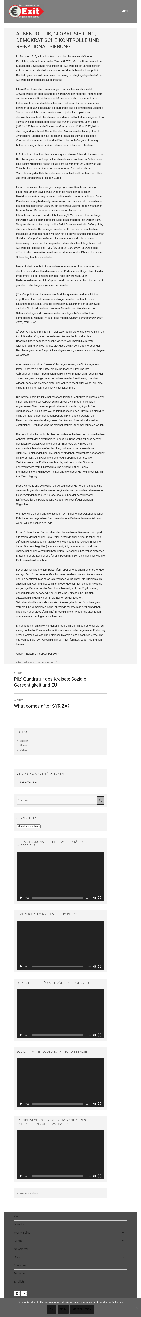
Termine (19, 1273)
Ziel (16, 1216)
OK (52, 1309)
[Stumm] (94, 897)
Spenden (20, 1265)
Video (23, 750)
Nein (63, 1309)
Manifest (19, 1224)
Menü (126, 11)
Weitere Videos (29, 1193)
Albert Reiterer (24, 662)
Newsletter (21, 1249)
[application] (60, 876)
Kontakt (19, 1240)
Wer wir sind (22, 1232)
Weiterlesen (82, 1309)
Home (23, 745)
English (24, 740)
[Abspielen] (21, 897)
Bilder (18, 1257)
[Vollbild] (99, 897)
